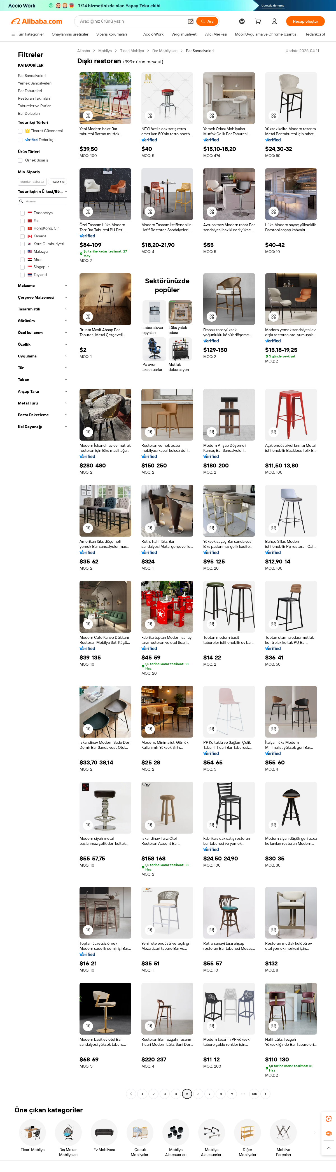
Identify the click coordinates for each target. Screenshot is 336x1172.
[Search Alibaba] (131, 21)
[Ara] (207, 21)
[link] (328, 1119)
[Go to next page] (265, 1094)
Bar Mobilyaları (165, 50)
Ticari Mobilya (132, 50)
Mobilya (105, 50)
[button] (190, 21)
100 (254, 1094)
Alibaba (83, 50)
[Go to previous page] (131, 1094)
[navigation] (43, 573)
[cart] (259, 22)
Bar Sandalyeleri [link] (200, 50)
